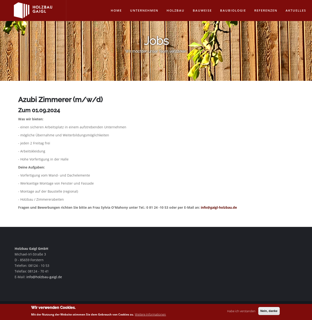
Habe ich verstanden (241, 312)
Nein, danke (269, 311)
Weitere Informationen (150, 315)
